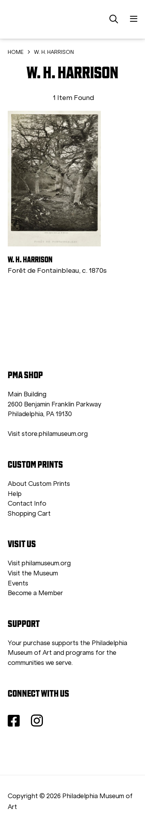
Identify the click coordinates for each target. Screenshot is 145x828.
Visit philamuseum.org (39, 563)
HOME (16, 52)
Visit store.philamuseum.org (48, 433)
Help (15, 493)
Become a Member (35, 593)
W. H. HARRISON (54, 52)
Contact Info (27, 503)
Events (18, 583)
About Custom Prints (39, 483)
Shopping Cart (29, 513)
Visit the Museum (33, 573)
